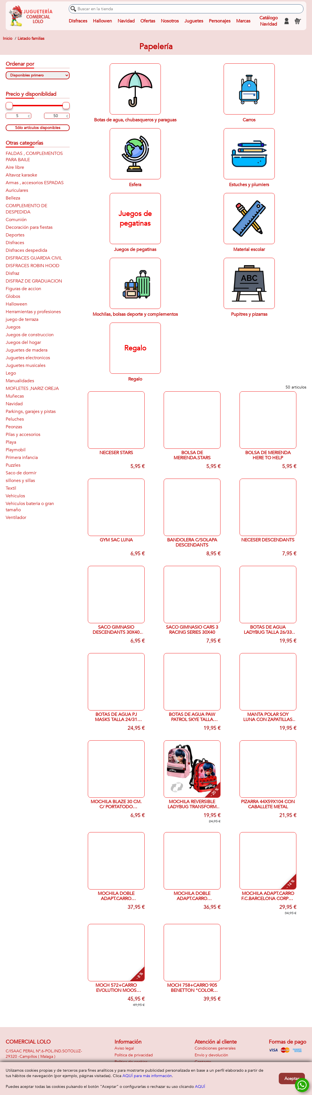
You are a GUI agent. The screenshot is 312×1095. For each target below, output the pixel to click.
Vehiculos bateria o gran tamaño (30, 506)
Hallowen (102, 21)
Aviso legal (124, 1048)
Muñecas (15, 396)
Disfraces (78, 21)
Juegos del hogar (23, 342)
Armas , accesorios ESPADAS (35, 183)
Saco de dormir (21, 473)
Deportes (15, 235)
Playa (11, 442)
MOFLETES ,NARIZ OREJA (32, 388)
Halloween (16, 304)
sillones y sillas (20, 480)
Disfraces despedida (26, 250)
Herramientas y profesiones (33, 312)
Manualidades (20, 381)
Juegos (13, 327)
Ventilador (16, 517)
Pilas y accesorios (23, 434)
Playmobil (16, 450)
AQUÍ (200, 1086)
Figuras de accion (23, 289)
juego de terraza (22, 319)
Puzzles (13, 465)
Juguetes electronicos (28, 358)
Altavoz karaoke (21, 175)
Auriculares (17, 190)
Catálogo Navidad (268, 21)
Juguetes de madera (26, 350)
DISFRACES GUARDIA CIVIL (34, 258)
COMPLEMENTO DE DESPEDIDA (26, 209)
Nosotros (170, 21)
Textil (11, 488)
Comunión (16, 220)
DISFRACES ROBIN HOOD (32, 266)
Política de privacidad (134, 1055)
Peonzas (14, 427)
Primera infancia (22, 457)
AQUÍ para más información (147, 1076)
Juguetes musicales (25, 365)
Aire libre (15, 167)
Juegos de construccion (30, 335)
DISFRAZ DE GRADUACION (34, 281)
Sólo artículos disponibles (37, 127)
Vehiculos (15, 496)
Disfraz (12, 273)
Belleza (13, 198)
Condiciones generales (215, 1048)
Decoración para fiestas (29, 227)
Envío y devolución (211, 1055)
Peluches (15, 419)
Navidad (126, 21)
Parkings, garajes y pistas (31, 411)
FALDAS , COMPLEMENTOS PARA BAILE (34, 156)
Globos (13, 296)
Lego (11, 373)
